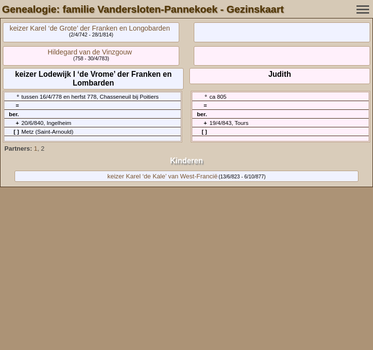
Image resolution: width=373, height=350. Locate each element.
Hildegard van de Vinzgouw (90, 52)
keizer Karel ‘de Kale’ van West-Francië (162, 176)
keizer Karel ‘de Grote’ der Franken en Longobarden (90, 28)
